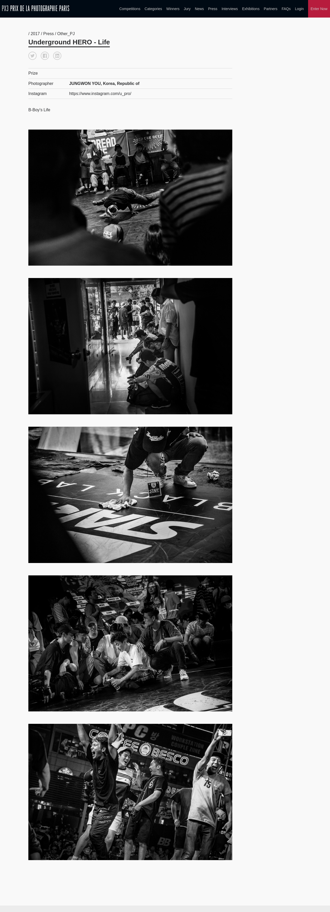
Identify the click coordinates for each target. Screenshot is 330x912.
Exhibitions (251, 9)
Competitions (130, 9)
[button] (32, 55)
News (199, 9)
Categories (153, 9)
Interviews (229, 9)
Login (299, 9)
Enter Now (319, 9)
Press (212, 9)
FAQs (286, 9)
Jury (187, 9)
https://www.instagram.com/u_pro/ (100, 92)
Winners (172, 9)
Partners (270, 9)
